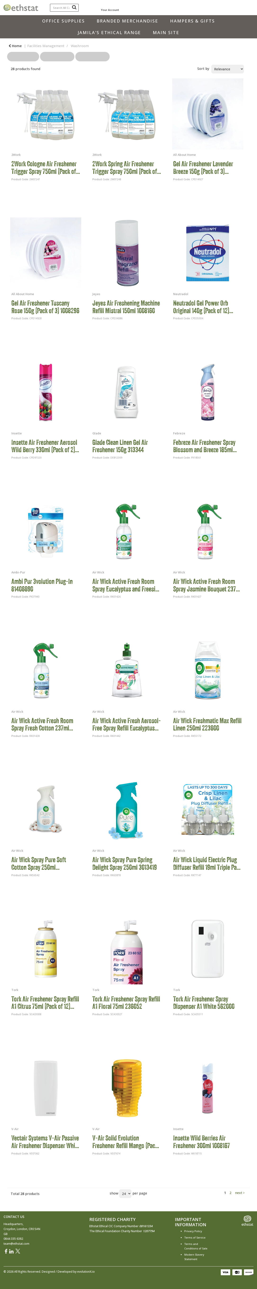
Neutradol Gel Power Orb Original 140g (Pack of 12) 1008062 (201, 306)
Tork (14, 990)
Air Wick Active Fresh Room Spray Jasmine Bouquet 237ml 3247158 (207, 585)
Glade (96, 433)
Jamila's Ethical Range (109, 32)
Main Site (166, 32)
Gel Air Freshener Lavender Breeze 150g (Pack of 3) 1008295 (203, 167)
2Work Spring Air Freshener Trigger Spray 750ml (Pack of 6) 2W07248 (124, 167)
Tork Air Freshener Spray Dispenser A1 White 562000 (203, 1002)
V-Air (14, 1129)
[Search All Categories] (64, 8)
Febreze (179, 433)
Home (15, 46)
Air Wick (98, 572)
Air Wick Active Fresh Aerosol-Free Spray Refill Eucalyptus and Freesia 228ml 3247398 (126, 724)
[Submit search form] (74, 7)
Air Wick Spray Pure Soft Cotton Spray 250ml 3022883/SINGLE (38, 863)
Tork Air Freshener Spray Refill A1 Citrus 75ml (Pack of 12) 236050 (45, 1002)
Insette (16, 433)
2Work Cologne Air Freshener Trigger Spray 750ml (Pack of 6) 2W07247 (44, 167)
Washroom (80, 46)
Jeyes (96, 294)
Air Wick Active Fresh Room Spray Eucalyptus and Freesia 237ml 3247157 (125, 585)
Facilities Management (45, 46)
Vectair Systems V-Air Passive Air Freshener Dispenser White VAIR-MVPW (45, 1141)
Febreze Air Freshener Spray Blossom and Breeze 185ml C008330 (204, 446)
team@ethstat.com (16, 1244)
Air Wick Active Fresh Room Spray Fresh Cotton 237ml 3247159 (42, 724)
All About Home (184, 155)
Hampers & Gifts (192, 21)
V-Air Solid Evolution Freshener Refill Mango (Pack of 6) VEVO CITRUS (125, 1141)
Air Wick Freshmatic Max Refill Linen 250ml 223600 (207, 724)
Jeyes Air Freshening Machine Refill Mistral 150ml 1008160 (126, 306)
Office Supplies (63, 21)
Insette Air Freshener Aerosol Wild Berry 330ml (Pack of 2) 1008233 (44, 446)
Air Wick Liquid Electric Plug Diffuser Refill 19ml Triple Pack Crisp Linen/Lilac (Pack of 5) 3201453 (207, 863)
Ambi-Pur (18, 572)
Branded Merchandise (127, 21)
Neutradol (180, 294)
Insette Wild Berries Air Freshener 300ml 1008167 (201, 1141)
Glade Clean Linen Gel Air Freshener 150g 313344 (120, 446)
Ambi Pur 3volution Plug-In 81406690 (42, 585)
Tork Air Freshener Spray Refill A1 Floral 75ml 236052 (126, 1002)
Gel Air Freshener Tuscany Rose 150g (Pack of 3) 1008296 (45, 306)
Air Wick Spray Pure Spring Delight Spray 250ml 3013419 (124, 863)
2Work (16, 155)
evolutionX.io (86, 1272)
